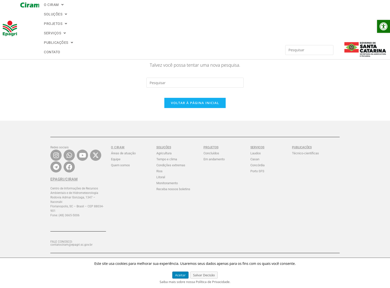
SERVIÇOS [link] (131, 10)
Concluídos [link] (211, 158)
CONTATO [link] (186, 10)
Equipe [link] (115, 164)
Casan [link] (254, 164)
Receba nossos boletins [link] (173, 194)
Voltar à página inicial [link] (195, 108)
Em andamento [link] (214, 164)
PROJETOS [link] (105, 10)
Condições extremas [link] (170, 170)
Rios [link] (159, 176)
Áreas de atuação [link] (123, 158)
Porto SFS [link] (257, 176)
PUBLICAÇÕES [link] (160, 10)
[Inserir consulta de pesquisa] (309, 9)
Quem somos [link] (120, 170)
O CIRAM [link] (53, 10)
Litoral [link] (160, 182)
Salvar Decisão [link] (204, 275)
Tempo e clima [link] (166, 164)
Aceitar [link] (180, 275)
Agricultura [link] (164, 158)
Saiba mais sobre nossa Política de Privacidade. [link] (195, 282)
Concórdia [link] (257, 170)
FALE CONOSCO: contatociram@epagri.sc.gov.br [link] (71, 248)
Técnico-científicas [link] (305, 158)
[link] (383, 26)
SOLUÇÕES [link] (78, 10)
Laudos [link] (255, 158)
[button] (53, 10)
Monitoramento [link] (167, 188)
